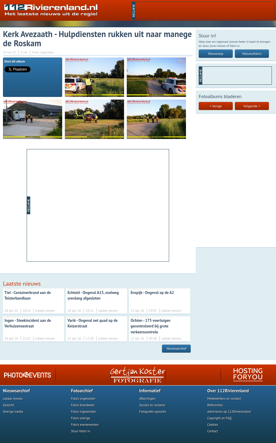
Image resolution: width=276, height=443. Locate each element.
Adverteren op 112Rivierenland (229, 412)
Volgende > (251, 106)
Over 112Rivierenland (228, 391)
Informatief (150, 391)
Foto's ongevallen (83, 398)
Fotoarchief (82, 391)
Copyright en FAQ (219, 418)
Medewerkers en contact (224, 398)
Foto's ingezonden (83, 412)
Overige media (13, 412)
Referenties (215, 405)
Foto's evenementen (85, 425)
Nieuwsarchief (176, 348)
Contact (212, 431)
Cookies (212, 425)
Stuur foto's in (80, 431)
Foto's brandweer (83, 405)
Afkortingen (147, 398)
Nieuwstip (216, 53)
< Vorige (216, 106)
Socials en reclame (152, 405)
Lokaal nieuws (13, 398)
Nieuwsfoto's (251, 53)
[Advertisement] (204, 11)
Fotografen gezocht (152, 412)
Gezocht (8, 405)
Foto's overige (80, 418)
